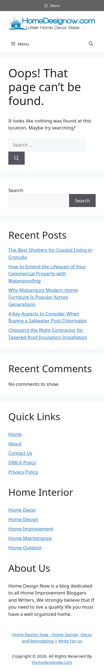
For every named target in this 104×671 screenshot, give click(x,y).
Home (15, 434)
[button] (90, 43)
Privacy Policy (23, 472)
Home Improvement (30, 528)
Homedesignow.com (52, 662)
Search (15, 190)
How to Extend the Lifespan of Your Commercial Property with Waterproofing (47, 273)
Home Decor (22, 510)
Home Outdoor (25, 547)
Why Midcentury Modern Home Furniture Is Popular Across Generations (43, 297)
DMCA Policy (22, 462)
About (15, 443)
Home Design (23, 519)
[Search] (16, 158)
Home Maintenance (30, 538)
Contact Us (20, 453)
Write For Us (70, 641)
